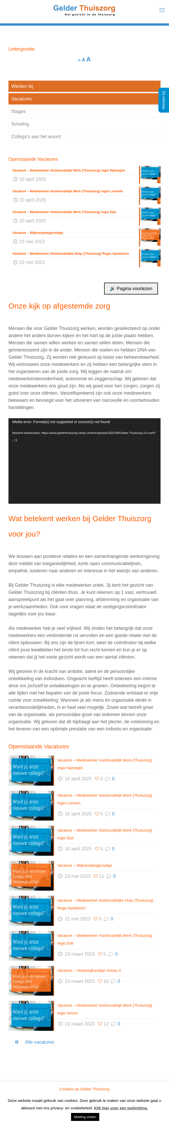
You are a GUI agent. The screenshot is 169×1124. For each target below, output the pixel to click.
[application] (84, 461)
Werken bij (22, 86)
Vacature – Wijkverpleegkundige (84, 865)
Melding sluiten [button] (85, 1117)
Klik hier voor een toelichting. (121, 1108)
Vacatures (21, 98)
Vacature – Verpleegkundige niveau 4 (89, 970)
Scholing (20, 124)
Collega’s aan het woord (36, 136)
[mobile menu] (162, 10)
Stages (18, 111)
